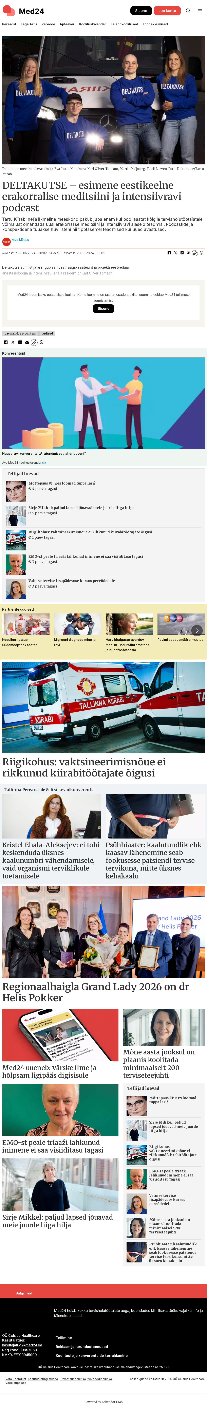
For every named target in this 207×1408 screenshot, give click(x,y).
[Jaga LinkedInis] (182, 253)
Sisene (141, 11)
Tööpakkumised (155, 24)
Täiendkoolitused (124, 24)
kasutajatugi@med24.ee (22, 1345)
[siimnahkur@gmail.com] (82, 1347)
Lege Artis (29, 24)
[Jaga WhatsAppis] (201, 253)
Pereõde (48, 24)
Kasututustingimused (43, 1379)
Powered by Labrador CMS (103, 1402)
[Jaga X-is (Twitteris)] (175, 253)
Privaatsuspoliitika (73, 1379)
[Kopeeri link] (195, 253)
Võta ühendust (15, 1379)
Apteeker (67, 24)
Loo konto (167, 11)
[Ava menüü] (200, 11)
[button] (197, 630)
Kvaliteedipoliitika (99, 1379)
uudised (47, 333)
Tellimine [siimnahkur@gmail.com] (64, 1338)
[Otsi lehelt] (188, 11)
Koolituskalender (92, 24)
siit (44, 462)
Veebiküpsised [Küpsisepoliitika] (16, 1382)
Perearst (9, 24)
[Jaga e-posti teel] (188, 253)
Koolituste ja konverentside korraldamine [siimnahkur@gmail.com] (92, 1356)
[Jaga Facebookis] (169, 253)
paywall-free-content (20, 333)
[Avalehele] (24, 11)
